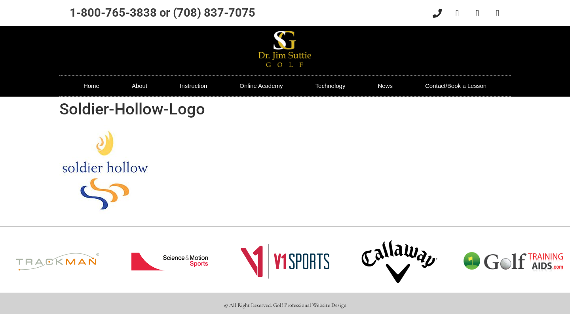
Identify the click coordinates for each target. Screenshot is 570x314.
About (139, 85)
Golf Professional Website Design (309, 305)
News (385, 85)
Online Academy (261, 85)
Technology (330, 85)
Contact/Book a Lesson (455, 85)
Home (91, 85)
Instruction (193, 85)
